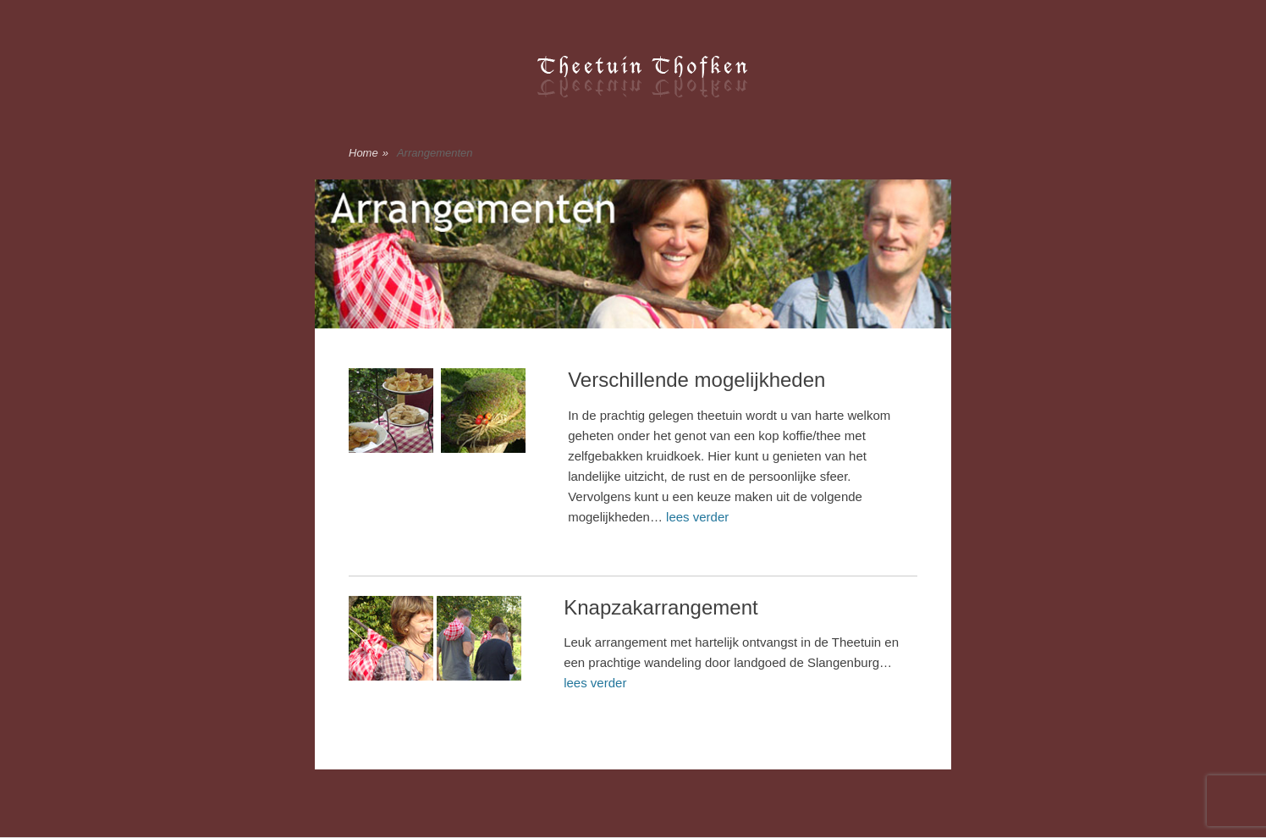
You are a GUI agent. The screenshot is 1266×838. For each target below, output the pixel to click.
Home (368, 154)
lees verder (697, 517)
